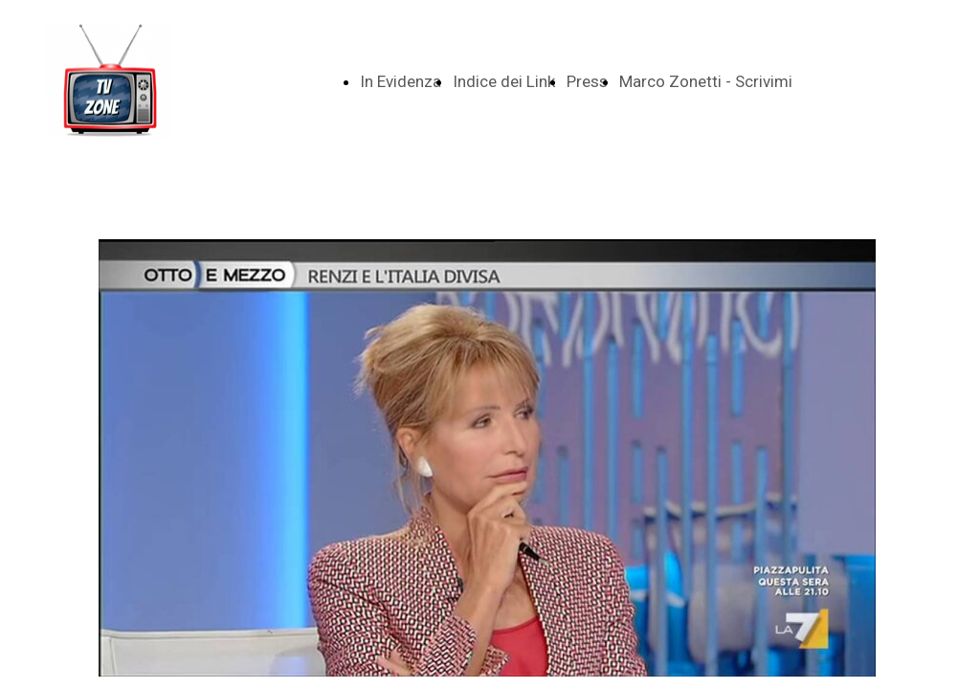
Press (587, 81)
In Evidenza (400, 81)
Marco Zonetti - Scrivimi (705, 81)
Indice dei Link (504, 81)
